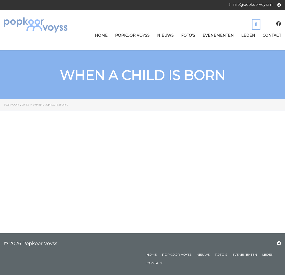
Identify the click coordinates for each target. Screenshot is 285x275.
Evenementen (218, 35)
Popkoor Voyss (132, 35)
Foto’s (188, 35)
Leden (248, 35)
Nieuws (165, 35)
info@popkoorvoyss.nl (253, 4)
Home (101, 35)
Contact (272, 35)
